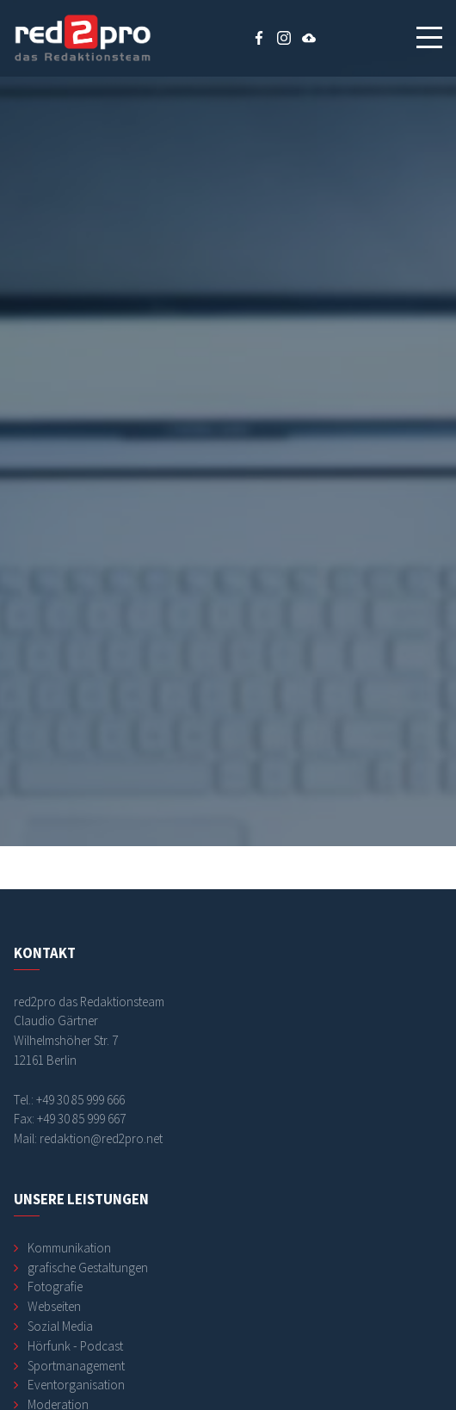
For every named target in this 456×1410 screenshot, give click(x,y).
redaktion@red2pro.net (101, 1138)
